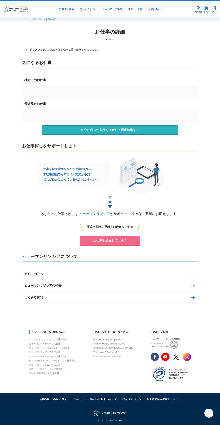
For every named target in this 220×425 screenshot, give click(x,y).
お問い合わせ (155, 9)
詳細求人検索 (66, 9)
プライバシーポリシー (132, 399)
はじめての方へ (88, 9)
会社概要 (44, 399)
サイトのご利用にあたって (103, 399)
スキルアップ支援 (112, 9)
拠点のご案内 (59, 399)
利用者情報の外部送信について (162, 399)
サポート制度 (135, 9)
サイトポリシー (78, 399)
